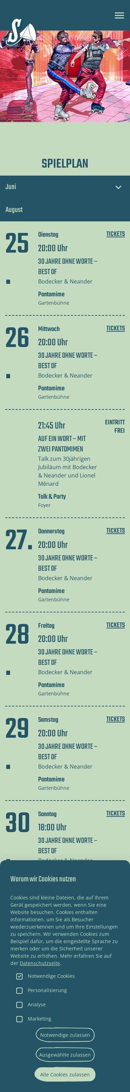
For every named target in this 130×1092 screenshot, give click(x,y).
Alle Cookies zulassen (65, 1074)
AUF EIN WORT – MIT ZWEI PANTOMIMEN (62, 444)
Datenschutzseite (40, 963)
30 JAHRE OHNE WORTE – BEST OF (67, 267)
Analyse (37, 1004)
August (14, 210)
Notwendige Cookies (51, 976)
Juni (11, 187)
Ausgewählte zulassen (65, 1054)
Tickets (115, 234)
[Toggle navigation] (119, 15)
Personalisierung (47, 990)
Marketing (39, 1018)
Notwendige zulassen (65, 1035)
